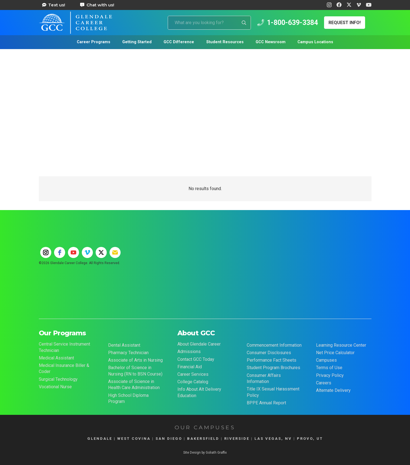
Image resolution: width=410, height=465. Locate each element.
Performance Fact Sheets (271, 360)
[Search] (244, 22)
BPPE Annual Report (266, 402)
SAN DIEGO (169, 438)
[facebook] (59, 252)
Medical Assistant (56, 358)
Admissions (189, 351)
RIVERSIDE (236, 438)
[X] (349, 4)
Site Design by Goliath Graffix (205, 452)
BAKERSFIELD (203, 438)
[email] (115, 252)
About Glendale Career (199, 344)
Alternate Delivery (333, 390)
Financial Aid (189, 366)
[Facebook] (339, 4)
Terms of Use (329, 367)
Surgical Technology (58, 379)
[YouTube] (368, 4)
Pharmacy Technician (128, 352)
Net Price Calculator (335, 352)
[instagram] (45, 252)
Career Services (192, 374)
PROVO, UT (310, 438)
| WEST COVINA (131, 438)
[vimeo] (87, 252)
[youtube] (73, 252)
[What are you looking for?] (209, 23)
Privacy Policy (330, 375)
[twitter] (101, 252)
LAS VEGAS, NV (273, 438)
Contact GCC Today (195, 359)
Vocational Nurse (55, 386)
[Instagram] (329, 5)
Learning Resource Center (341, 345)
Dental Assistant (124, 345)
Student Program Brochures (273, 367)
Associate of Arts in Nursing (135, 360)
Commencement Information (274, 345)
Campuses (326, 360)
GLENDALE (99, 438)
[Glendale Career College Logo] (75, 23)
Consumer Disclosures (269, 352)
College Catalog (192, 381)
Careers (323, 382)
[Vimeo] (358, 4)
